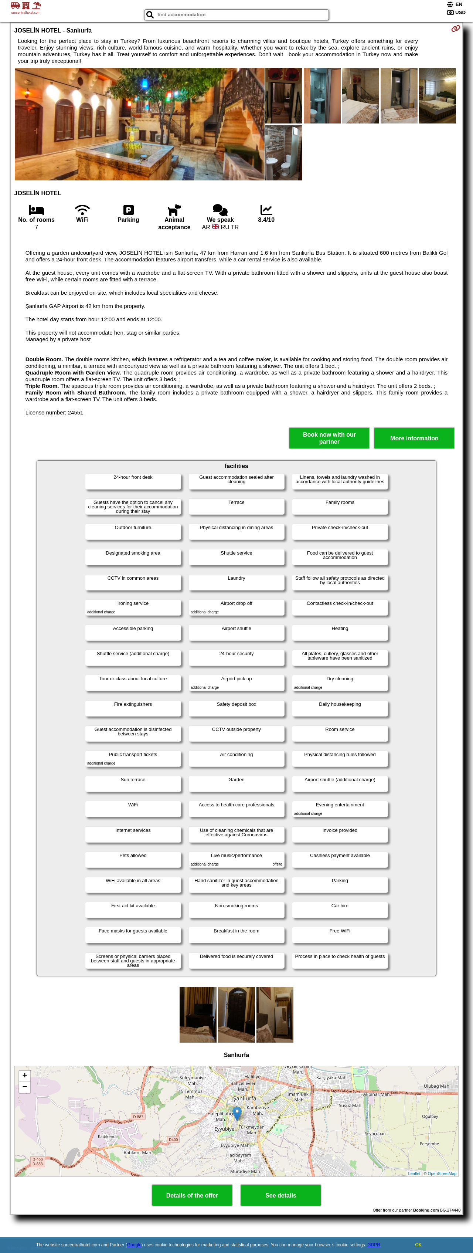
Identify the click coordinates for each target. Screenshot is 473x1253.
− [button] (24, 1087)
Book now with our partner (329, 438)
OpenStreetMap (442, 1173)
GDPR (373, 1244)
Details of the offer (192, 1195)
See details (280, 1195)
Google (134, 1244)
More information (414, 438)
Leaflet (414, 1173)
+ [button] (24, 1076)
